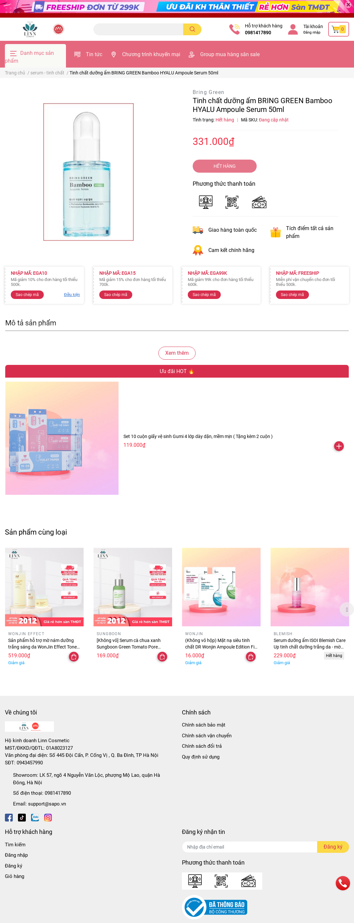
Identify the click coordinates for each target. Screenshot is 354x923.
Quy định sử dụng (200, 757)
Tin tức (94, 54)
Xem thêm (177, 353)
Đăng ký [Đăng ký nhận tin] (333, 847)
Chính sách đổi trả (202, 746)
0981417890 (258, 32)
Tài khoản (313, 26)
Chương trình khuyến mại (151, 54)
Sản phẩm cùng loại (36, 532)
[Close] (348, 5)
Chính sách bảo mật (203, 725)
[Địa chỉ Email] (265, 847)
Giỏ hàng (14, 876)
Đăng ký (13, 866)
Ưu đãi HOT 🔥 (177, 371)
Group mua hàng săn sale (230, 54)
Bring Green (208, 92)
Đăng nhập (311, 32)
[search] (192, 29)
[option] (44, 609)
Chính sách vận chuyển (207, 736)
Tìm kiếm (15, 845)
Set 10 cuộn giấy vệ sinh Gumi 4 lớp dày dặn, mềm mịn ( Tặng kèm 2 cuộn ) (198, 436)
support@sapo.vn (47, 804)
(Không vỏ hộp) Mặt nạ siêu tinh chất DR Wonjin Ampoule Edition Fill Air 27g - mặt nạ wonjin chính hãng (220, 647)
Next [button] (347, 609)
